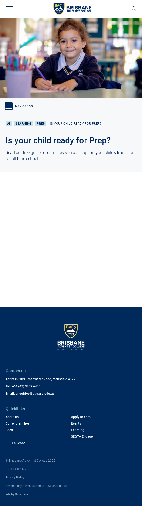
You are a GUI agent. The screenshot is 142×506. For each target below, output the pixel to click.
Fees (9, 430)
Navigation (19, 106)
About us (12, 417)
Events (76, 423)
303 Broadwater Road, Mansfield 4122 (47, 379)
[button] (9, 8)
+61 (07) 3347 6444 (26, 386)
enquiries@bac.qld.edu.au (35, 393)
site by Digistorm (17, 494)
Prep (41, 123)
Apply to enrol (81, 417)
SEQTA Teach (15, 443)
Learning (24, 123)
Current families (18, 423)
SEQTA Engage (82, 436)
